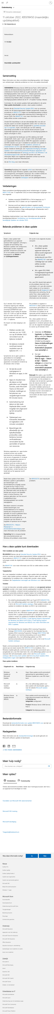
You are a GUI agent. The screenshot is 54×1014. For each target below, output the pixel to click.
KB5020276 (35, 479)
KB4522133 (17, 112)
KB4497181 (19, 116)
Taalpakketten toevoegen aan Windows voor (26, 580)
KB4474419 (30, 611)
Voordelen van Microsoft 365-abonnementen (17, 801)
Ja (32, 856)
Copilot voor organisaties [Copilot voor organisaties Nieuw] (9, 877)
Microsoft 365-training (10, 811)
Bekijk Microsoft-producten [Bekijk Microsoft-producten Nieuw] (9, 886)
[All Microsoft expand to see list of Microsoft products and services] (2, 2)
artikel (30, 170)
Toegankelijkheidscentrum (11, 832)
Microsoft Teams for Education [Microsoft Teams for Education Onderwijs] (10, 935)
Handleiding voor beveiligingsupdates (29, 218)
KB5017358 (6, 192)
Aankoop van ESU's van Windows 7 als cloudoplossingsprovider (25, 153)
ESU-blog (12, 162)
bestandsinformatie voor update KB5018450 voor (27, 723)
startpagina (24, 177)
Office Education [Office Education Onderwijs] (7, 942)
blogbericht (45, 290)
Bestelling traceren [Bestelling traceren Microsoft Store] (7, 913)
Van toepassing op (10, 24)
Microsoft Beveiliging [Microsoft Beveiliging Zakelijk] (8, 965)
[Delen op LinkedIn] (8, 745)
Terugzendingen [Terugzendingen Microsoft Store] (7, 909)
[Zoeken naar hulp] (7, 2)
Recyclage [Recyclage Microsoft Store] (5, 916)
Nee (44, 856)
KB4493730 (45, 600)
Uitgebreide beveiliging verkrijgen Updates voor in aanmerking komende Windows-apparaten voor (25, 150)
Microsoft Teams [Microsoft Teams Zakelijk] (7, 981)
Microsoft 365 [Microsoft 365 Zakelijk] (6, 975)
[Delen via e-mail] (13, 745)
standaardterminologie (26, 736)
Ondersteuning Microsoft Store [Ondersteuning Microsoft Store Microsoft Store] (10, 906)
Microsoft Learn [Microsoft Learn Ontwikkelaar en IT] (6, 997)
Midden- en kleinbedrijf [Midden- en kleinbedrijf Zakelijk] (8, 985)
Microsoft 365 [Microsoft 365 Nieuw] (6, 883)
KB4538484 (18, 631)
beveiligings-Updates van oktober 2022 (15, 220)
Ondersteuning (7, 7)
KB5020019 (33, 306)
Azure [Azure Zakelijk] (4, 968)
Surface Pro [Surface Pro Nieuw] (5, 867)
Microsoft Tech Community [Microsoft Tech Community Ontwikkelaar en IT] (9, 1004)
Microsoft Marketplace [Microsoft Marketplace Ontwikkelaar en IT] (8, 1007)
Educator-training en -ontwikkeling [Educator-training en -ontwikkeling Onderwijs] (11, 945)
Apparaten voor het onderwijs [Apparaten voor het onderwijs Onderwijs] (10, 932)
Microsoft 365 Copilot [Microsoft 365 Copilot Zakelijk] (8, 978)
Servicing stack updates (19, 656)
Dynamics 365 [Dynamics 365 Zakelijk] (6, 971)
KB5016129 (29, 648)
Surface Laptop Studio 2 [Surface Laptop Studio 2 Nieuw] (8, 873)
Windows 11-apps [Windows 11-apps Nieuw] (7, 890)
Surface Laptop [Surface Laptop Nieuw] (6, 870)
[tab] (10, 781)
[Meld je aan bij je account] (50, 2)
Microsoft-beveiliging (9, 822)
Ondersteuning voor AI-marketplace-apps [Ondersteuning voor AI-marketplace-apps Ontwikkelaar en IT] (13, 1001)
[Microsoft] (27, 1)
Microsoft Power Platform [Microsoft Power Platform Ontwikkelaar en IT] (9, 1011)
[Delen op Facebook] (4, 745)
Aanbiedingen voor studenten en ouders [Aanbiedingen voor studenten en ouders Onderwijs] (13, 949)
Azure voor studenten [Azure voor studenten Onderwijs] (8, 952)
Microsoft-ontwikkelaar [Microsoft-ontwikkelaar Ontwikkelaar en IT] (8, 994)
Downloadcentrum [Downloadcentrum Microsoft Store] (7, 903)
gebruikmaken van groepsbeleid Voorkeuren (36, 207)
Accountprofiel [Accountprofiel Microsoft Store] (6, 899)
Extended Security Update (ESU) (24, 108)
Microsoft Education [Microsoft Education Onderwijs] (8, 929)
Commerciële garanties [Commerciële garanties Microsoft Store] (8, 919)
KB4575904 (41, 633)
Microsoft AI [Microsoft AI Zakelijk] (6, 961)
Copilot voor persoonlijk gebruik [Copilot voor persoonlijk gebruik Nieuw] (11, 880)
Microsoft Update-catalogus (24, 604)
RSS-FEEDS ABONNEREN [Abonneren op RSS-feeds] (13, 750)
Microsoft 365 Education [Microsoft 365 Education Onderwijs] (9, 939)
